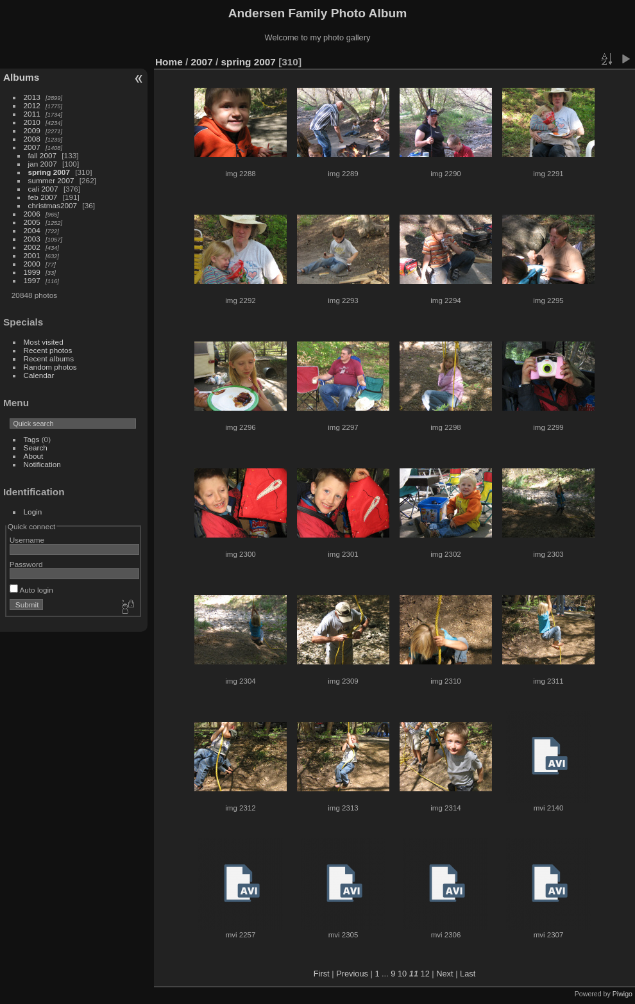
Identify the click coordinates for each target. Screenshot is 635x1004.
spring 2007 (49, 172)
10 (402, 973)
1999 (32, 272)
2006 (32, 214)
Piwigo (622, 994)
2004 (32, 230)
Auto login (31, 590)
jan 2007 (42, 164)
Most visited (44, 342)
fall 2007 (42, 155)
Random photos (50, 367)
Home (169, 61)
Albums (21, 77)
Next (444, 973)
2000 (32, 263)
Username (27, 540)
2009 (32, 130)
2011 (32, 114)
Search (35, 447)
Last (467, 973)
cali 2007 (43, 189)
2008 (32, 139)
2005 (32, 222)
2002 (32, 247)
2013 (32, 97)
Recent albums (49, 358)
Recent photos (48, 350)
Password (26, 564)
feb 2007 (43, 197)
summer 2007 (51, 180)
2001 (32, 255)
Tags (32, 439)
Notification (42, 464)
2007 (32, 147)
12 (425, 973)
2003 (32, 239)
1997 (32, 280)
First (322, 973)
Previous (352, 973)
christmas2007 (53, 205)
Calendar (39, 375)
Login (33, 511)
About (34, 456)
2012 (32, 105)
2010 (32, 122)
